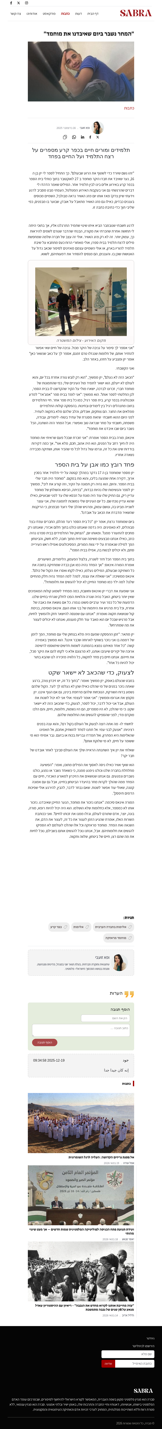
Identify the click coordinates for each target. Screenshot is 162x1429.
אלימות (81, 927)
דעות (78, 13)
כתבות (65, 13)
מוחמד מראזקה (118, 938)
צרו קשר (15, 13)
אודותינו (32, 13)
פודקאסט (49, 13)
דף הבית (93, 13)
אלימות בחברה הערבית (113, 927)
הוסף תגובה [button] (44, 1042)
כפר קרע (59, 927)
